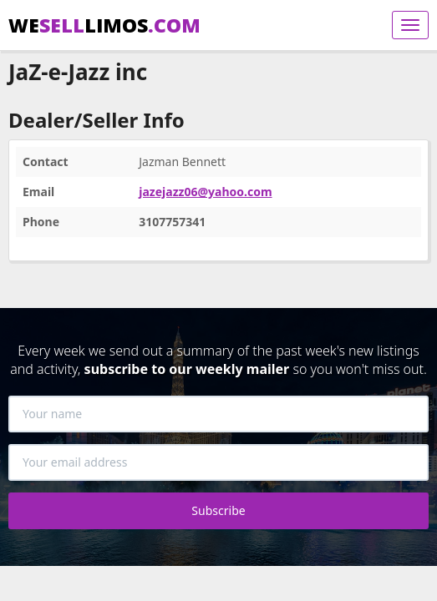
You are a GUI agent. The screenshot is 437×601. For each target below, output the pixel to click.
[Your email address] (218, 462)
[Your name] (218, 414)
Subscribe (218, 510)
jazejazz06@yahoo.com (205, 191)
